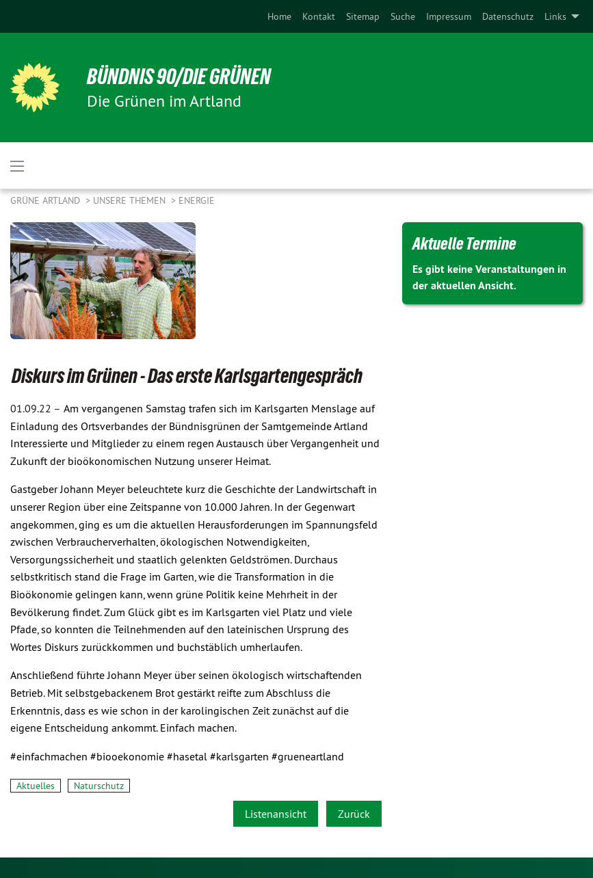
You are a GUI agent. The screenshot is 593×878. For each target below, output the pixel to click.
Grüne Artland (46, 200)
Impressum (448, 16)
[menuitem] (279, 16)
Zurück (354, 814)
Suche (403, 16)
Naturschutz (99, 786)
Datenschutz (507, 16)
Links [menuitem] (555, 16)
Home (279, 16)
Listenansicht (275, 814)
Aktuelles (35, 786)
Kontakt (318, 16)
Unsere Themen (130, 200)
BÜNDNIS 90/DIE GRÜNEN (179, 76)
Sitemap (363, 16)
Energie (197, 200)
